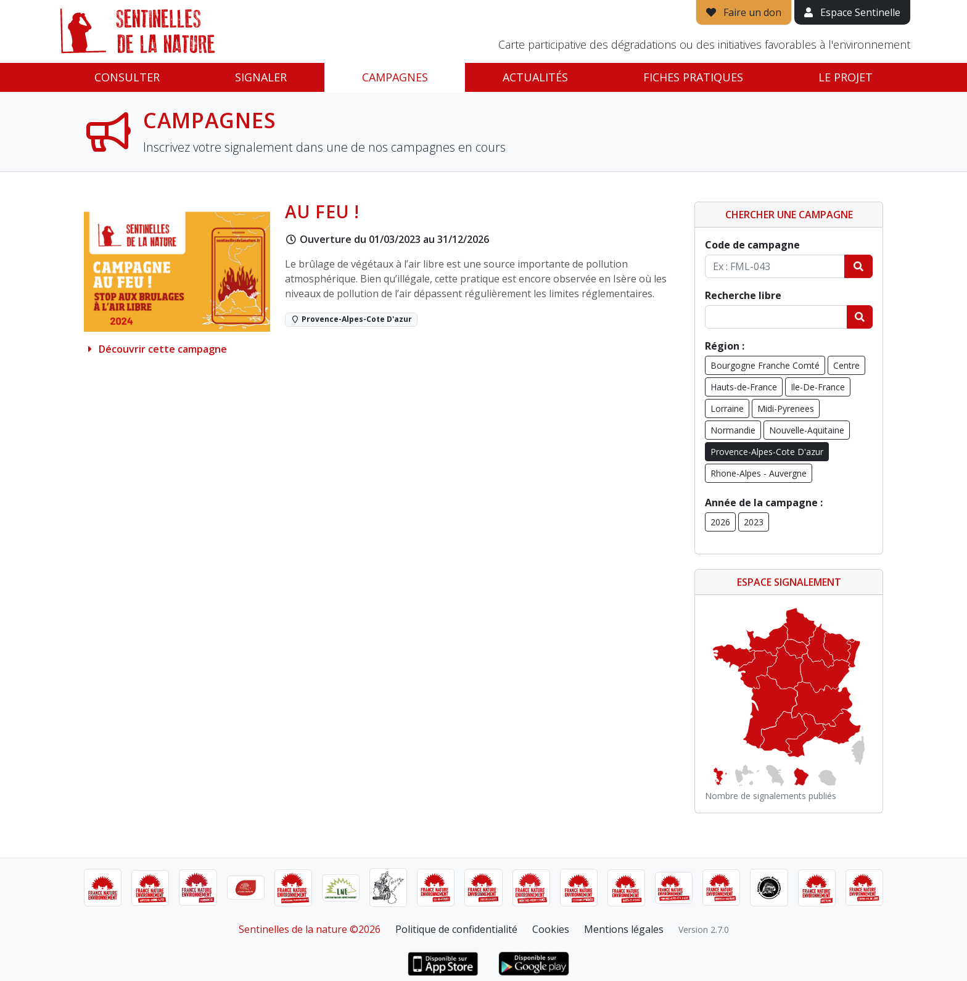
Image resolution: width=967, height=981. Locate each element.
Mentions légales (624, 929)
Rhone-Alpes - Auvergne (758, 473)
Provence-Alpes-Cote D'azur (766, 452)
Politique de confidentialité (456, 929)
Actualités (535, 77)
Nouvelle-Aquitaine (806, 430)
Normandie (732, 430)
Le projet (845, 77)
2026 (720, 522)
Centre (846, 365)
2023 (753, 522)
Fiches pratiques (693, 77)
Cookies (550, 929)
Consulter (127, 77)
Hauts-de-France (743, 387)
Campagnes (395, 77)
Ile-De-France (818, 387)
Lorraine (727, 408)
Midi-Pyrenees (785, 408)
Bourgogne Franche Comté (765, 365)
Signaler (261, 77)
